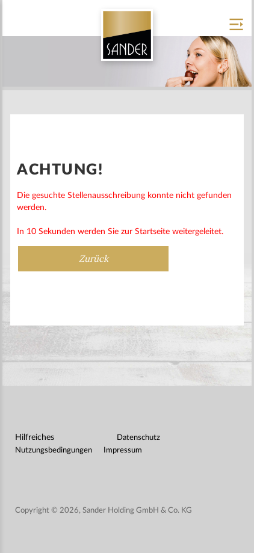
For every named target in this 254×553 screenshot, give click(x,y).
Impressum (123, 450)
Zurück (93, 258)
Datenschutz (138, 438)
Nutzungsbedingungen (53, 450)
